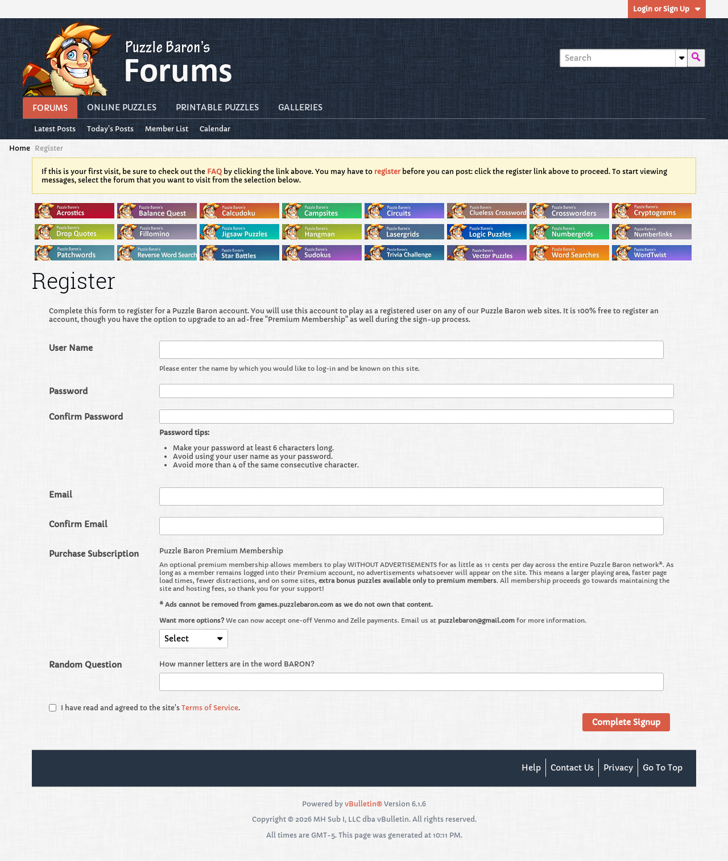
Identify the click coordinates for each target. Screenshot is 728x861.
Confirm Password (86, 417)
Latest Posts (55, 129)
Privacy (618, 768)
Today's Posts (110, 129)
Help (531, 768)
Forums (50, 108)
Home (19, 148)
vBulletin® (363, 804)
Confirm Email (78, 524)
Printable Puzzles (217, 107)
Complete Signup (626, 722)
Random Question (85, 665)
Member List (166, 129)
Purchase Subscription (94, 554)
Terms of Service (209, 707)
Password (68, 391)
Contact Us (572, 768)
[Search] (623, 58)
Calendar (215, 129)
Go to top (662, 768)
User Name (71, 348)
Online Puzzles (121, 107)
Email (60, 495)
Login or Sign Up (667, 9)
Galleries (300, 107)
